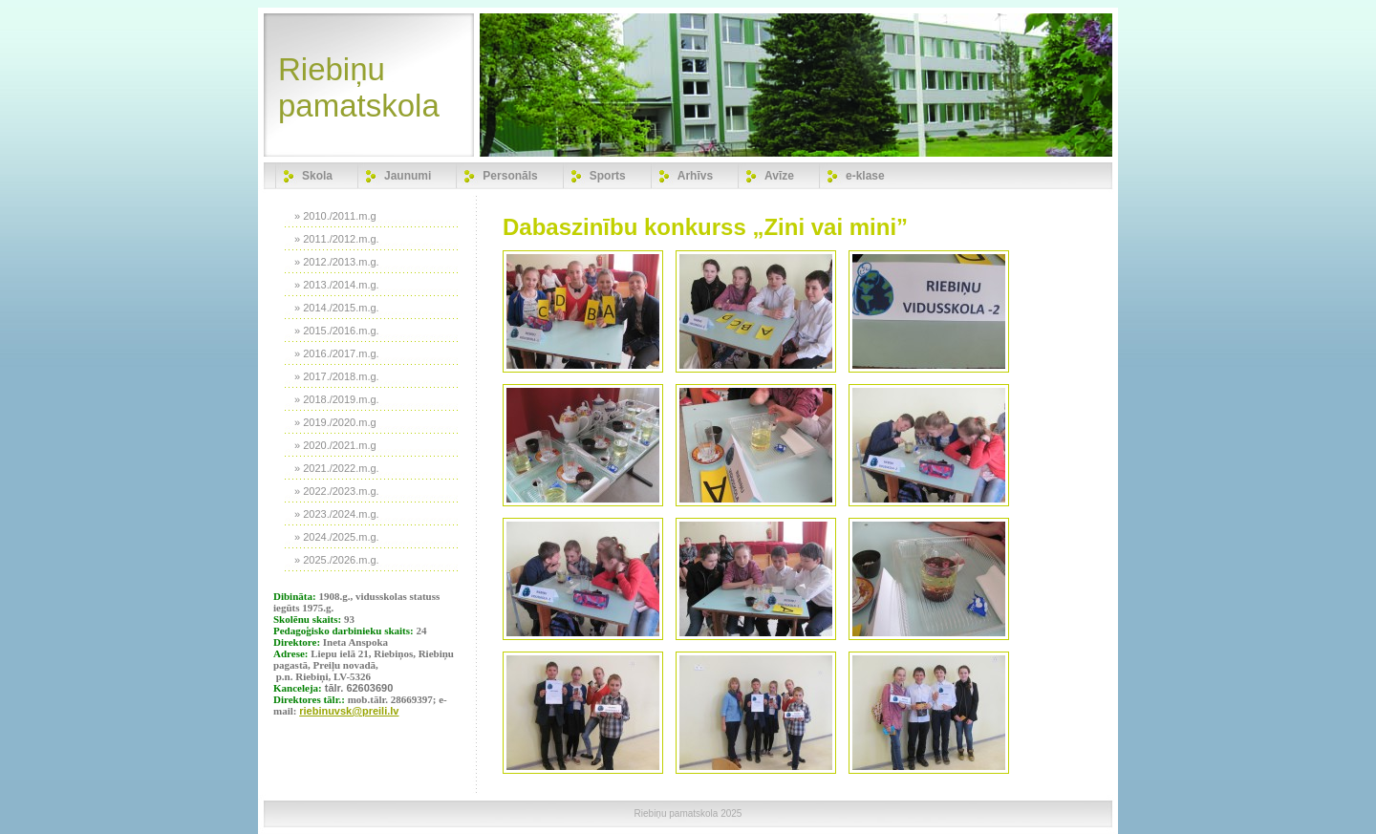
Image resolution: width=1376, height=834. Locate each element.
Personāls (510, 175)
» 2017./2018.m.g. (336, 376)
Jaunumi (407, 175)
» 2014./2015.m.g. (336, 307)
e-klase (865, 175)
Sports (608, 175)
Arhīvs (695, 175)
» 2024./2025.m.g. (336, 537)
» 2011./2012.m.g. (336, 239)
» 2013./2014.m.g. (336, 284)
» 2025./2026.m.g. (336, 560)
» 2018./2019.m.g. (336, 399)
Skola (317, 175)
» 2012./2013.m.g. (336, 261)
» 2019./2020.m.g (335, 422)
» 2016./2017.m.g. (336, 353)
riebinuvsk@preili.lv (348, 710)
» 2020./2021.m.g (335, 445)
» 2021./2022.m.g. (336, 468)
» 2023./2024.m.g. (336, 514)
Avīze (779, 175)
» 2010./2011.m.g (335, 216)
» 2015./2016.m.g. (336, 330)
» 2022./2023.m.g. (336, 491)
